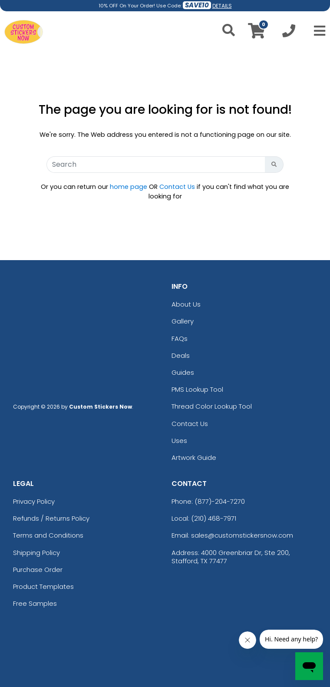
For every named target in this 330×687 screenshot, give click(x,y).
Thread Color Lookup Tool (212, 406)
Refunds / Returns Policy (51, 518)
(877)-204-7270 (220, 501)
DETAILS (222, 6)
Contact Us (177, 186)
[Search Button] (274, 164)
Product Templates (43, 586)
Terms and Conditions (48, 535)
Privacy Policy (34, 501)
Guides (183, 372)
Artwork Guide (194, 457)
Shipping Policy (36, 552)
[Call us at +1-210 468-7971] (288, 33)
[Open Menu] (317, 31)
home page (128, 186)
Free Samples (35, 603)
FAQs (180, 338)
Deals (181, 355)
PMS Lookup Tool (197, 389)
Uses (179, 440)
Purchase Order (38, 569)
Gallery (183, 321)
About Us (186, 304)
